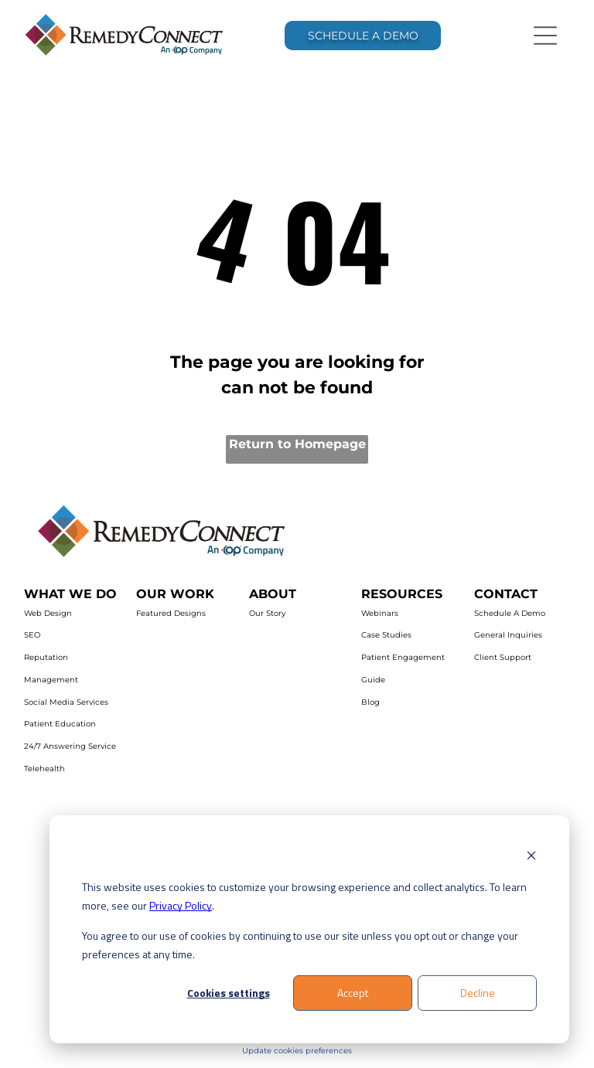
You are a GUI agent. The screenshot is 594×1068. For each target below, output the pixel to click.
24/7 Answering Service (70, 746)
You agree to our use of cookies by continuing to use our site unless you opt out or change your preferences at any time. (300, 945)
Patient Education (60, 724)
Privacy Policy (180, 905)
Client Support (502, 657)
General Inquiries (508, 635)
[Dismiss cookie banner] (531, 857)
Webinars (379, 613)
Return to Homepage (297, 444)
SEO (32, 635)
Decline (477, 993)
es (347, 1051)
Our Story (267, 613)
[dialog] (309, 929)
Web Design (48, 613)
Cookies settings (228, 993)
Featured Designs (171, 613)
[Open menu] (545, 35)
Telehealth (44, 769)
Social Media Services (66, 702)
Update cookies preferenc (292, 1051)
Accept (352, 993)
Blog (370, 702)
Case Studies (386, 635)
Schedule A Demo (509, 613)
